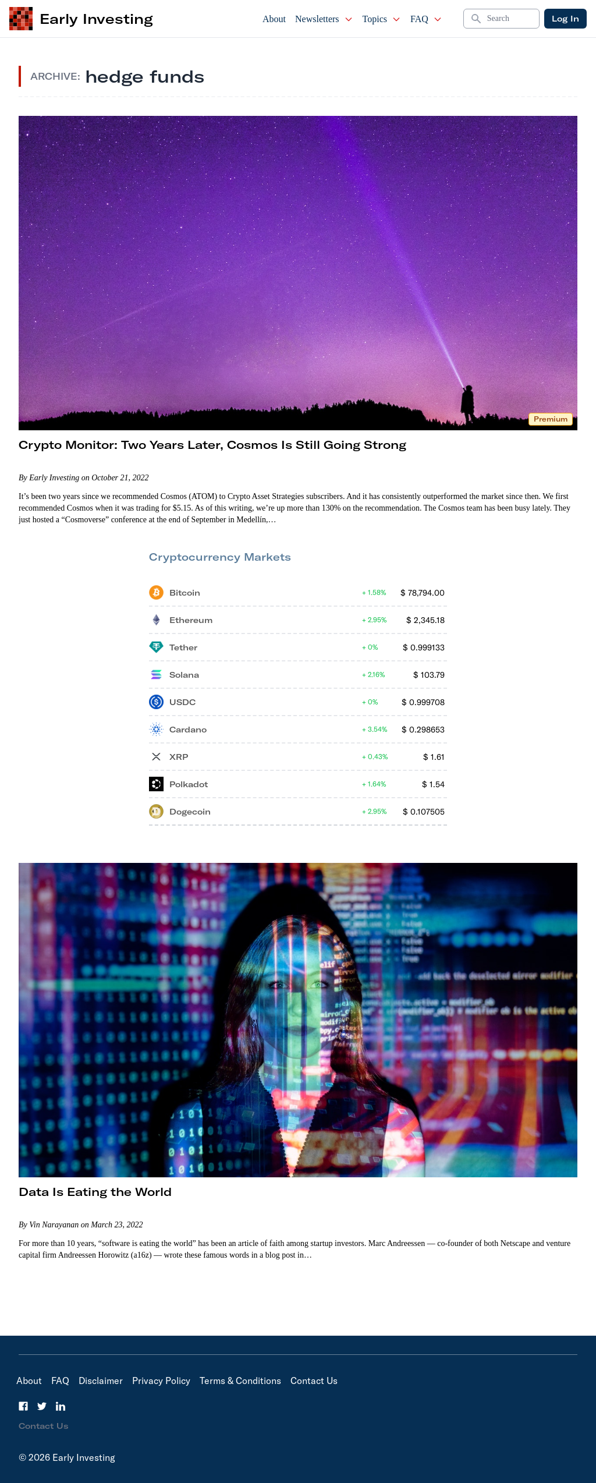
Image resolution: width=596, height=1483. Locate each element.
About (274, 19)
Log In (565, 18)
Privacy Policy (161, 1380)
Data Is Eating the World (95, 1191)
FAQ (426, 19)
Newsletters (324, 19)
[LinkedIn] (60, 1406)
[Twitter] (42, 1406)
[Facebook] (23, 1406)
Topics (382, 19)
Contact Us (314, 1380)
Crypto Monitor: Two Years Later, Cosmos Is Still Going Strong (212, 444)
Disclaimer (101, 1380)
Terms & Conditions (240, 1380)
